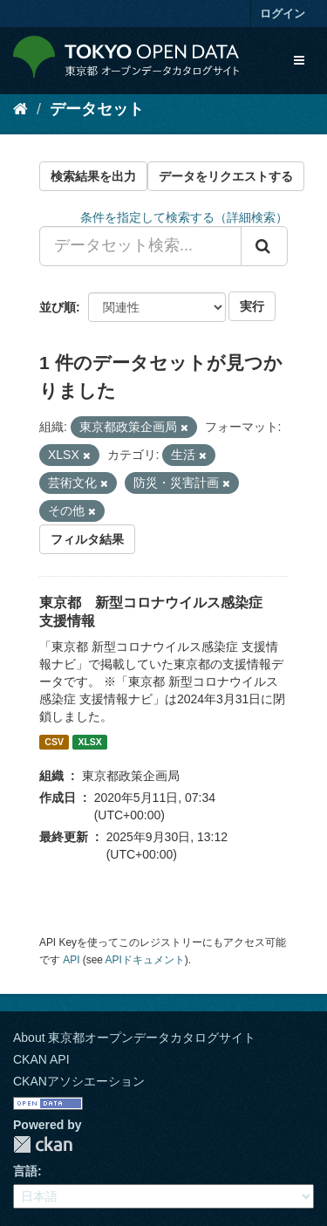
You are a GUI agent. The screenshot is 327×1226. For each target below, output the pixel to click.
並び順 (57, 307)
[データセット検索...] (140, 246)
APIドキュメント (145, 960)
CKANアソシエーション (79, 1081)
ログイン (282, 13)
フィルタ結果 (87, 539)
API (71, 960)
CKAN (42, 1144)
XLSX (89, 741)
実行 (252, 306)
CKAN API (41, 1059)
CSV (54, 741)
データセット (97, 109)
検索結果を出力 (93, 176)
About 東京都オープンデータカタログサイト (134, 1037)
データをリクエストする (226, 176)
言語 (25, 1171)
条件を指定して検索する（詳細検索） (184, 217)
